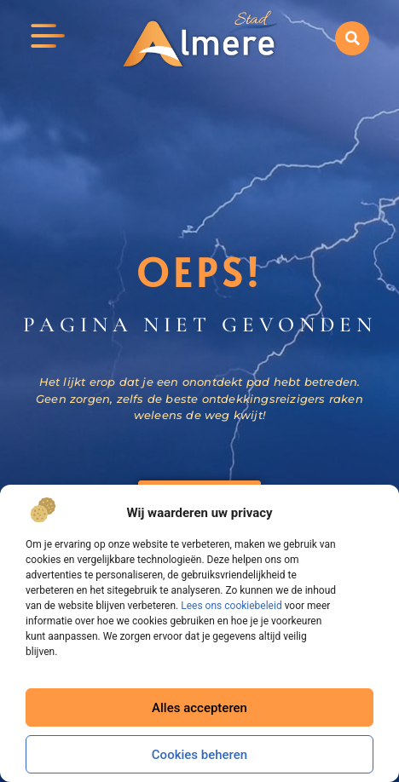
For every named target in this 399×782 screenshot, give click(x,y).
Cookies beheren (199, 754)
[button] (352, 38)
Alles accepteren (199, 708)
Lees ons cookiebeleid (231, 606)
